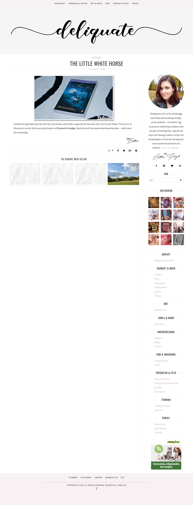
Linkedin (98, 477)
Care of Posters (162, 379)
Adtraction (159, 424)
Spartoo (158, 410)
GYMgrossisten (162, 405)
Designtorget (161, 360)
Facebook (73, 477)
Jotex (157, 365)
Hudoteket (159, 283)
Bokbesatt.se (112, 477)
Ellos (156, 278)
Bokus (157, 342)
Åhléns (157, 295)
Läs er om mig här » (170, 147)
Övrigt (135, 3)
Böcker (96, 57)
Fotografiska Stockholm (166, 383)
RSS (122, 477)
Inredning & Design (77, 3)
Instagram (86, 477)
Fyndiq (157, 387)
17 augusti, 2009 (96, 69)
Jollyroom (159, 324)
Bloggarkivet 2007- (164, 260)
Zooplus (158, 432)
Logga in (122, 485)
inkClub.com (160, 428)
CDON (157, 346)
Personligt (60, 3)
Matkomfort (160, 309)
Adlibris (158, 338)
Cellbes (158, 274)
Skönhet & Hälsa (121, 3)
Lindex (157, 291)
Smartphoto (160, 391)
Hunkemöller (160, 287)
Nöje (107, 3)
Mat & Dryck (96, 3)
